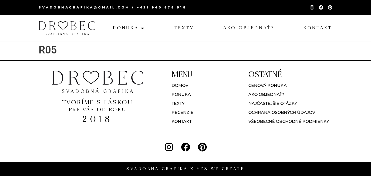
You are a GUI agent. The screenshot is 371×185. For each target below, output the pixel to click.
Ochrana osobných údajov (281, 112)
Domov (180, 85)
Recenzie (182, 112)
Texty (178, 103)
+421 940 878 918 (162, 7)
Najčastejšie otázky (272, 103)
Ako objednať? (266, 94)
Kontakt (182, 121)
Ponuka (181, 94)
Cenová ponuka (267, 85)
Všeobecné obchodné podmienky (288, 121)
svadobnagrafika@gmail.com (84, 7)
